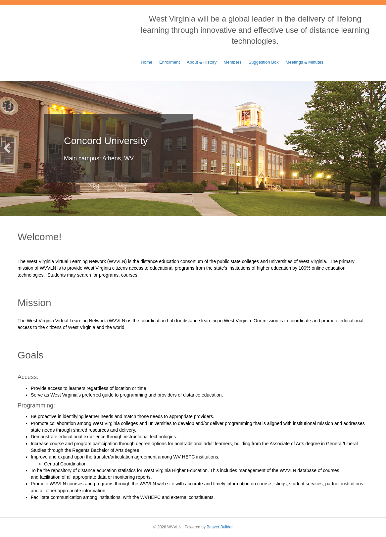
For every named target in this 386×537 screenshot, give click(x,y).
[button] (7, 148)
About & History (202, 62)
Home (146, 62)
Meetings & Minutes (304, 62)
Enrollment (169, 62)
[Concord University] (193, 148)
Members (232, 62)
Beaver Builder (220, 527)
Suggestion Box (264, 62)
